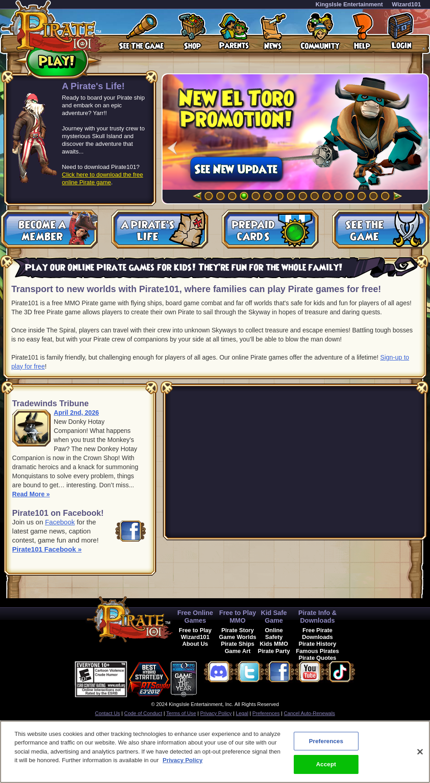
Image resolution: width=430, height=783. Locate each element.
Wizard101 (406, 4)
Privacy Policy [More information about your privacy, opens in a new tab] (182, 760)
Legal (242, 713)
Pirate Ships (237, 643)
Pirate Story (237, 630)
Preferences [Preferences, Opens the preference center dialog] (326, 741)
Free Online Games (195, 616)
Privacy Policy (216, 713)
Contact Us (107, 713)
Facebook (60, 522)
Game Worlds (237, 637)
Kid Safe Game (274, 616)
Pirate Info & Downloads (317, 616)
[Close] (420, 752)
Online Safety (274, 633)
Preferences (266, 713)
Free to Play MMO (237, 616)
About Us (195, 643)
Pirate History (317, 643)
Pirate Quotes (317, 657)
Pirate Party (274, 651)
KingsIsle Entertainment (349, 4)
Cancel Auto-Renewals (309, 713)
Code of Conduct (143, 713)
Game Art (237, 651)
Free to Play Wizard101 (195, 633)
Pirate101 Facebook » (46, 549)
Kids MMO (274, 643)
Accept (326, 764)
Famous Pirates (317, 651)
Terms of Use (181, 713)
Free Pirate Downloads (317, 633)
